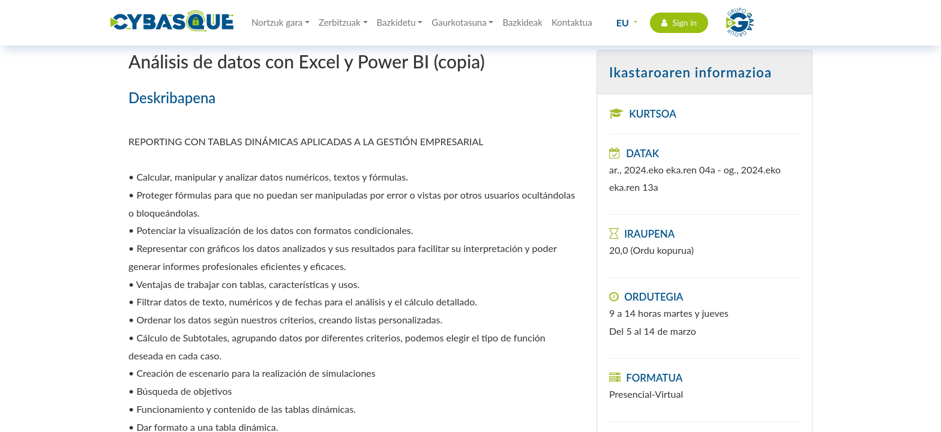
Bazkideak (522, 22)
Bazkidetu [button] (396, 22)
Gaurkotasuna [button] (458, 22)
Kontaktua (572, 22)
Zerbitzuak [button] (340, 22)
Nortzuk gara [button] (276, 22)
